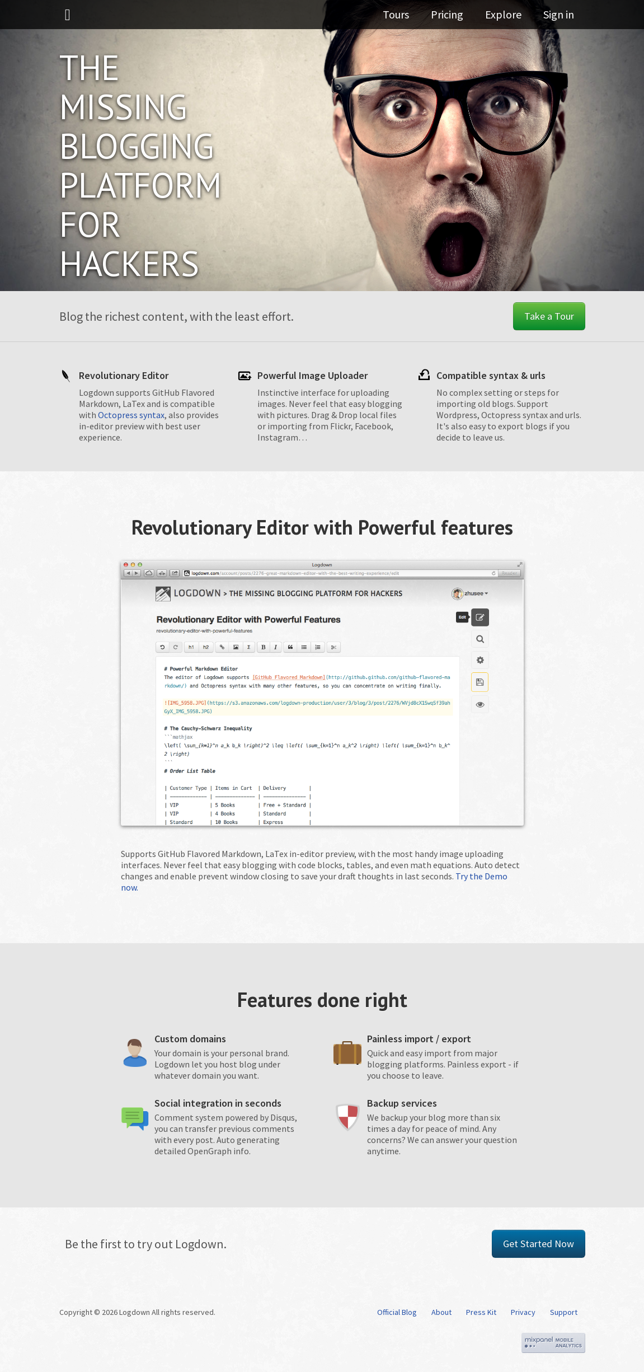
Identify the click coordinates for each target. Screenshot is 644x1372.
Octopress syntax (131, 414)
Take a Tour (549, 316)
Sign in (558, 19)
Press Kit (481, 1312)
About (441, 1312)
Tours (411, 19)
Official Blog (397, 1312)
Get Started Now (538, 1243)
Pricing (457, 19)
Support (563, 1312)
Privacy (523, 1312)
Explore (508, 19)
